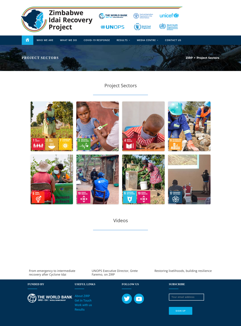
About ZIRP (82, 296)
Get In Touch (83, 300)
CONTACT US (173, 40)
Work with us (83, 305)
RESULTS (122, 40)
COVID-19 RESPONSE (97, 40)
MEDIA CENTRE (146, 40)
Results (80, 309)
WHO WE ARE (45, 40)
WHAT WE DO (68, 40)
